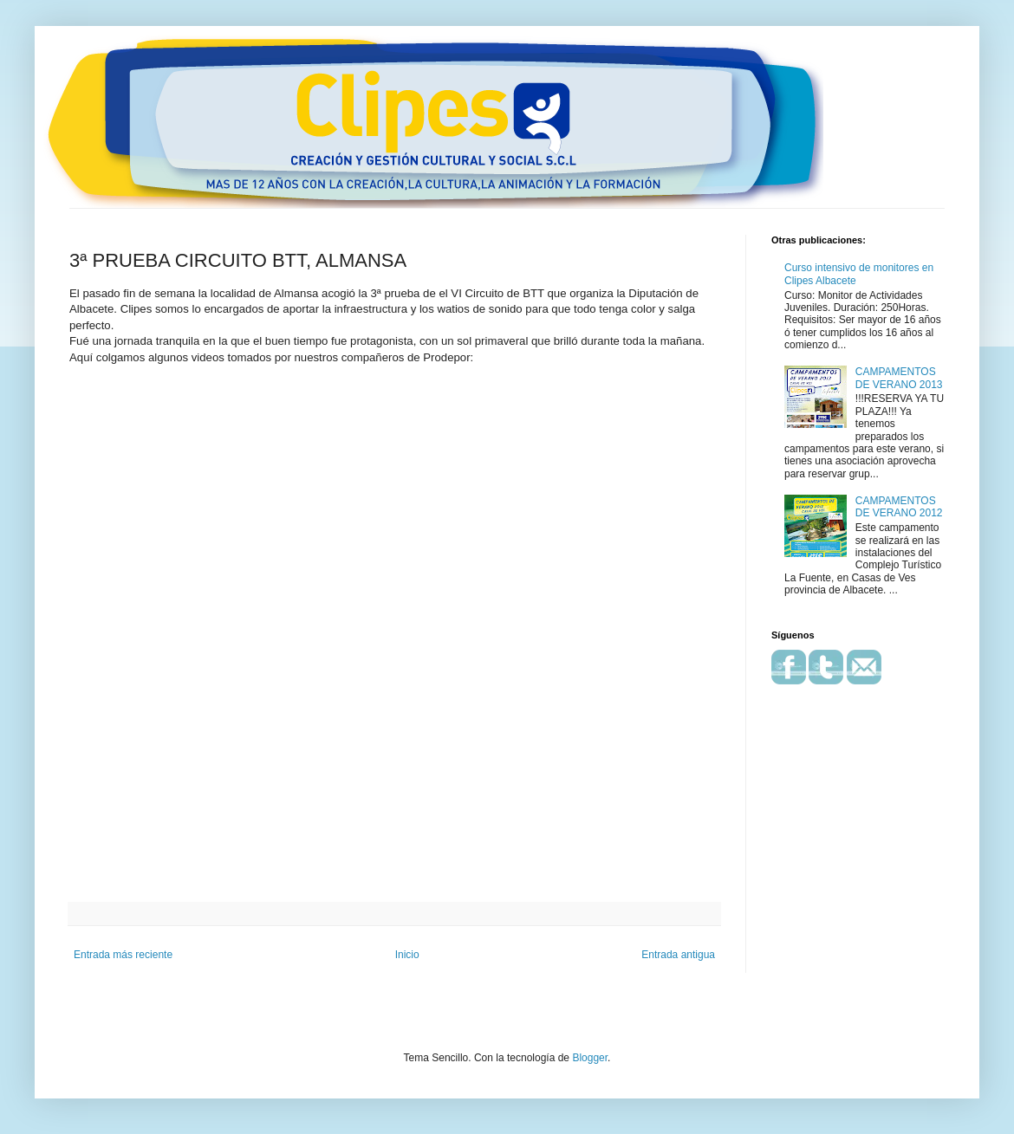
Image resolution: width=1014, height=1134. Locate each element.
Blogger (590, 1058)
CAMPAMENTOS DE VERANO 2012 (899, 507)
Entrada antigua (678, 955)
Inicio (407, 955)
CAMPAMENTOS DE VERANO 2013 (899, 378)
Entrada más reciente (123, 955)
